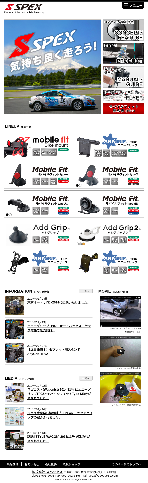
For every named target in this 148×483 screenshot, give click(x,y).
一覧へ (86, 291)
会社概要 (51, 464)
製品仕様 (12, 464)
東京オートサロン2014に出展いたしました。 (58, 302)
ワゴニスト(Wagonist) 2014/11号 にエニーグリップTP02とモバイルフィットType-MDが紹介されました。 (59, 394)
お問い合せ (32, 464)
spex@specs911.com (103, 475)
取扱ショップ (71, 464)
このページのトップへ (126, 464)
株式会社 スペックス (47, 472)
